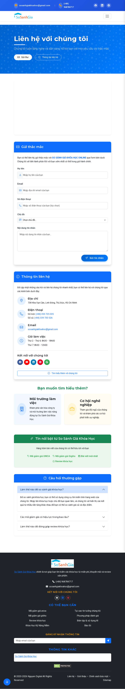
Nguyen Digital (35, 676)
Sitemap (107, 680)
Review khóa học (62, 461)
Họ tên (20, 169)
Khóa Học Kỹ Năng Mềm (37, 625)
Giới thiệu (81, 676)
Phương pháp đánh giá (88, 616)
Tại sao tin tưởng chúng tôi (88, 611)
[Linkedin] (62, 598)
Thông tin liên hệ (48, 57)
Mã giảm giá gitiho (37, 616)
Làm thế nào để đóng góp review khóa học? (45, 527)
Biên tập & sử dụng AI (87, 621)
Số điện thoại (24, 199)
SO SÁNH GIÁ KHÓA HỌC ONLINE (69, 157)
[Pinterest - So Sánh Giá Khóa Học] (108, 5)
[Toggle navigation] (107, 16)
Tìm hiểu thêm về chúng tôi (62, 373)
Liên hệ (70, 676)
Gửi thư (22, 57)
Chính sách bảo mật (98, 676)
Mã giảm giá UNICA (38, 456)
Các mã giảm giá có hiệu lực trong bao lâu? (44, 517)
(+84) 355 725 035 (45, 314)
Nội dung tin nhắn (26, 228)
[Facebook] (57, 598)
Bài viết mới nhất (88, 456)
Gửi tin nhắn (94, 258)
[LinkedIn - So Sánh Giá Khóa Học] (101, 5)
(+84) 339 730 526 (43, 318)
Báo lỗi (87, 625)
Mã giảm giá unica (37, 611)
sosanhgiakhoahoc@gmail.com (43, 329)
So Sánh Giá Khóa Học (25, 572)
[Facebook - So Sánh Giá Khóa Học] (95, 5)
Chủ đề (21, 214)
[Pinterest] (68, 598)
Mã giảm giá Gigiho (64, 456)
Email (20, 184)
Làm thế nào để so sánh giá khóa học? (42, 489)
